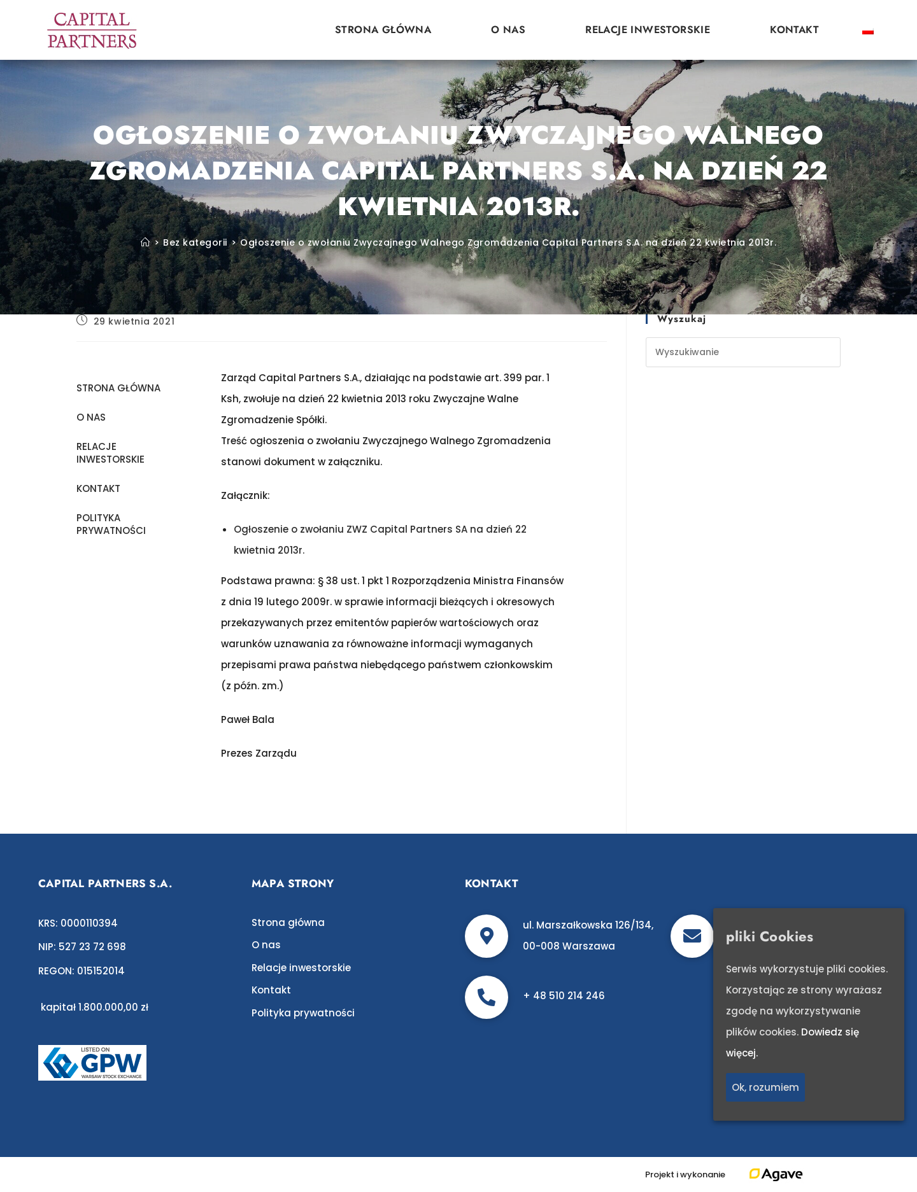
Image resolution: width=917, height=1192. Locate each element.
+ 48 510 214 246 (564, 995)
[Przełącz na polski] (868, 30)
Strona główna (383, 29)
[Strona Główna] (145, 242)
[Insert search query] (743, 352)
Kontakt (794, 29)
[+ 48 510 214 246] (486, 997)
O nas (508, 29)
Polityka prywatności (111, 524)
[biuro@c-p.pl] (692, 936)
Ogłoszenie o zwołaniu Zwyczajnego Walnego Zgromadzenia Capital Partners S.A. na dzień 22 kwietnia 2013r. (508, 242)
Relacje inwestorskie (647, 29)
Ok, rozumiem (765, 1087)
